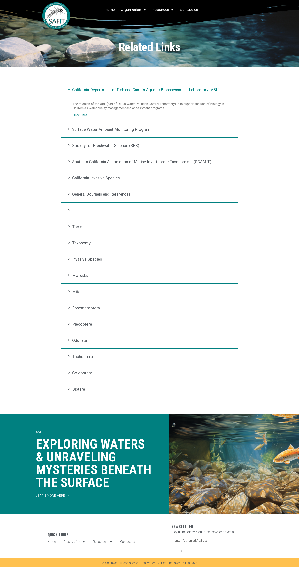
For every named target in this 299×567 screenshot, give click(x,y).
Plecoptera (82, 324)
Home (110, 9)
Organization (133, 9)
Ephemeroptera (86, 308)
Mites (77, 291)
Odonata (79, 340)
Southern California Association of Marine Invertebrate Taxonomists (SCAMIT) (141, 161)
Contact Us (189, 9)
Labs (76, 210)
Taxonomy (81, 243)
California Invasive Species (96, 178)
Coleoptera (82, 373)
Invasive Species (87, 259)
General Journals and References (101, 194)
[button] (149, 90)
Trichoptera (82, 356)
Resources (163, 9)
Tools (77, 226)
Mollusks (80, 275)
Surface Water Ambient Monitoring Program (111, 129)
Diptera (78, 389)
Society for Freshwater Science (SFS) (105, 145)
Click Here (80, 115)
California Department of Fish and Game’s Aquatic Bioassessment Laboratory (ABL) (146, 89)
